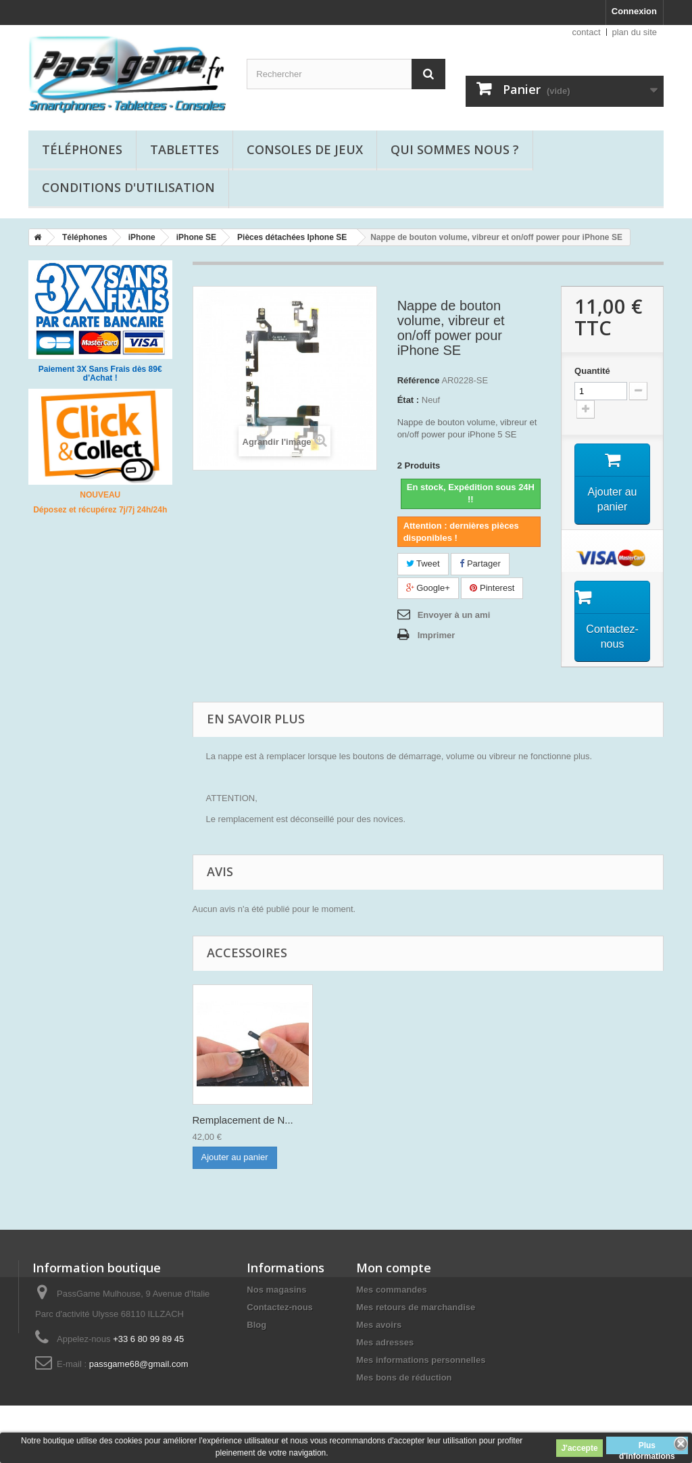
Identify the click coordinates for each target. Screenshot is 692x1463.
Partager (480, 563)
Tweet (423, 563)
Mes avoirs (378, 1325)
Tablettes (184, 149)
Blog (256, 1325)
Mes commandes (391, 1290)
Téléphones (82, 149)
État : (408, 400)
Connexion (634, 11)
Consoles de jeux (305, 149)
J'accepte (579, 1448)
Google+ (428, 588)
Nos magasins (276, 1290)
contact (586, 32)
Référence (418, 380)
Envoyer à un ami (454, 615)
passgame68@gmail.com (139, 1364)
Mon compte (393, 1268)
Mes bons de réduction (404, 1377)
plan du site (635, 32)
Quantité (592, 371)
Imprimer (436, 635)
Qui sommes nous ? (455, 149)
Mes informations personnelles (420, 1360)
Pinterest (492, 588)
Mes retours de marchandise (415, 1307)
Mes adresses (385, 1342)
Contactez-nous (280, 1307)
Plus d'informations (647, 1447)
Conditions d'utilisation (128, 187)
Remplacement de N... (243, 1120)
